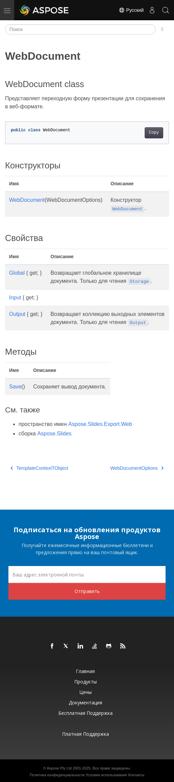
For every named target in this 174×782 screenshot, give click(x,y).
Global (17, 273)
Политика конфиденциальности (57, 775)
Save (15, 386)
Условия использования (106, 775)
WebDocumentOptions (137, 468)
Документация (85, 702)
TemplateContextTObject (39, 468)
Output (17, 314)
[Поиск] (80, 29)
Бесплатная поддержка (85, 713)
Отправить (87, 591)
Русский (131, 10)
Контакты (136, 775)
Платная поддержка (85, 734)
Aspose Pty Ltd (59, 768)
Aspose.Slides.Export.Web (100, 424)
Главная (85, 671)
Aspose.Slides (54, 433)
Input (15, 297)
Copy (154, 132)
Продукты (85, 681)
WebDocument (27, 200)
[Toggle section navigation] (162, 29)
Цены (85, 692)
